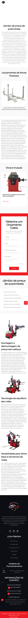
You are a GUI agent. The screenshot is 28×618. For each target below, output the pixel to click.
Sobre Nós (24, 3)
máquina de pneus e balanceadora (12, 298)
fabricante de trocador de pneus (12, 304)
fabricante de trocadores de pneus (12, 307)
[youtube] (17, 531)
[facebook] (10, 531)
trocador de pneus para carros (11, 295)
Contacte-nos (6, 9)
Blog (14, 554)
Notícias (15, 9)
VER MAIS (6, 201)
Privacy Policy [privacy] (14, 617)
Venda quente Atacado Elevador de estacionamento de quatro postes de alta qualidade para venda (14, 108)
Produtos (14, 541)
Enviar (14, 268)
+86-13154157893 (15, 587)
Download (23, 9)
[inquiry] (26, 303)
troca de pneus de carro (10, 292)
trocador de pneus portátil (10, 301)
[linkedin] (13, 531)
